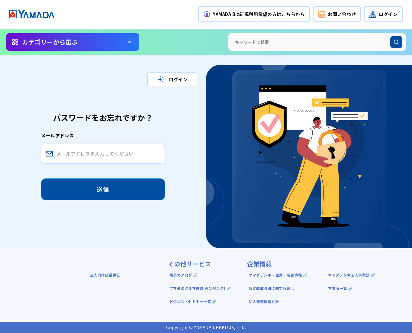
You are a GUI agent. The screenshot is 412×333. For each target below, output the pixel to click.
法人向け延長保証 (105, 274)
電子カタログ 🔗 (183, 274)
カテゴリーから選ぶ (50, 41)
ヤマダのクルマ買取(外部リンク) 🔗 (200, 288)
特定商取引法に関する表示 (271, 288)
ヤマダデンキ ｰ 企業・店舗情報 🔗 (278, 274)
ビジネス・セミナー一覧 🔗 (193, 301)
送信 (103, 189)
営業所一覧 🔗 (340, 288)
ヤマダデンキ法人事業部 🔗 (351, 274)
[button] (254, 14)
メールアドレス (57, 135)
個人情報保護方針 (264, 301)
